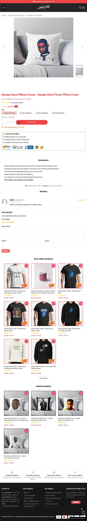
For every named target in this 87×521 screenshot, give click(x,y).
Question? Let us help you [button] (78, 518)
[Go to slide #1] (38, 81)
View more (43, 378)
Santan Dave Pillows (34, 15)
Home (4, 15)
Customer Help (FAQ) (51, 504)
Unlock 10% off (83, 512)
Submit (6, 251)
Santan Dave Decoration (16, 15)
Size (3, 110)
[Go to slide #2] (48, 81)
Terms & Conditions (30, 495)
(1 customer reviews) (16, 102)
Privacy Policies (28, 498)
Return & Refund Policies (52, 498)
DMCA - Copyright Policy (31, 501)
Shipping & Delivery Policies (53, 492)
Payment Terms (50, 495)
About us (26, 492)
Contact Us (48, 501)
